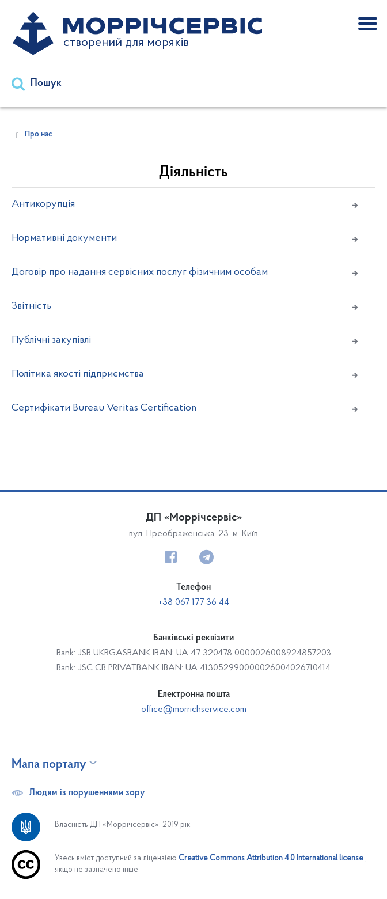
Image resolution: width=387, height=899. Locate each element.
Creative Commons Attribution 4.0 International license (272, 858)
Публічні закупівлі (51, 340)
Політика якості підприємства (78, 374)
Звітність (31, 306)
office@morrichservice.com (193, 709)
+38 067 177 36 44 (193, 602)
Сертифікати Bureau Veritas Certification (104, 408)
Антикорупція (43, 204)
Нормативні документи (64, 238)
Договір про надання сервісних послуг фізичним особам (140, 272)
